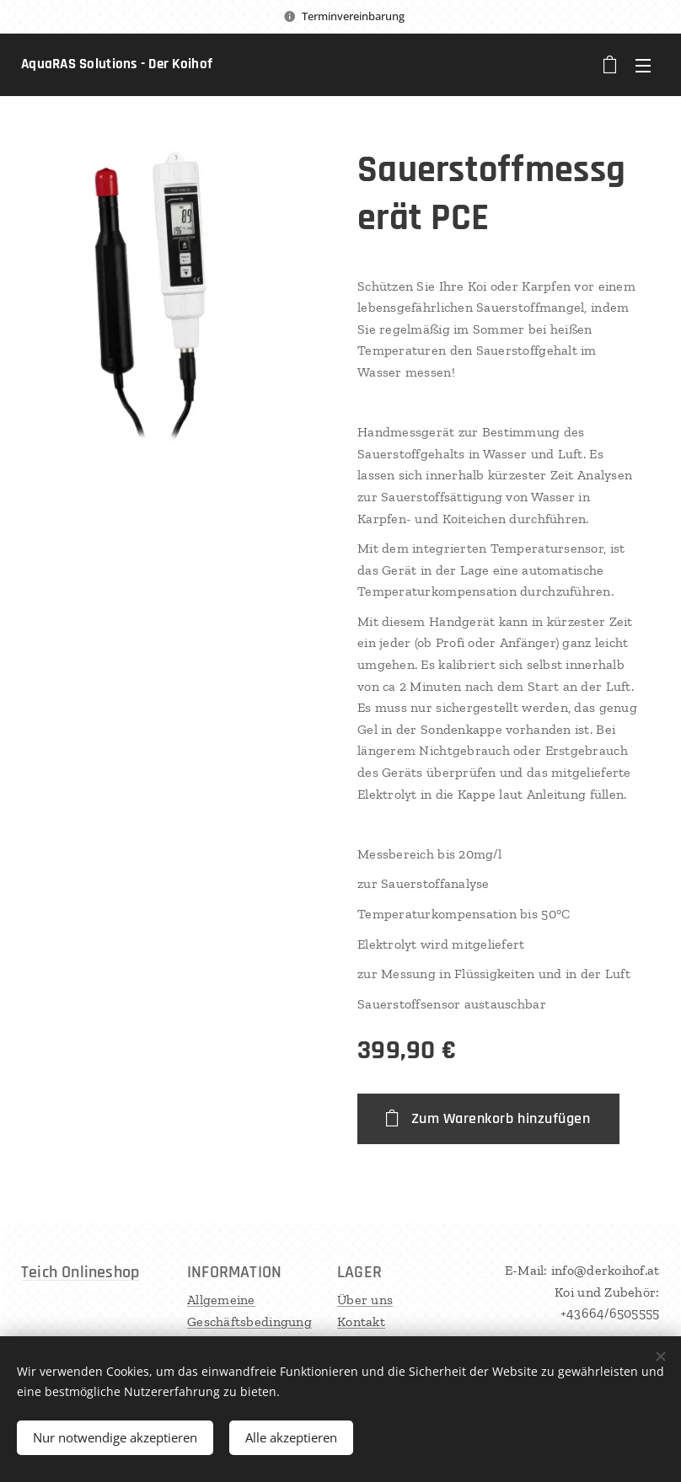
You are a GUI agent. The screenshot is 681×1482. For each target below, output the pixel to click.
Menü (643, 66)
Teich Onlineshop (80, 1272)
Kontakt (361, 1321)
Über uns (365, 1300)
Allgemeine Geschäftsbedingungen (249, 1321)
